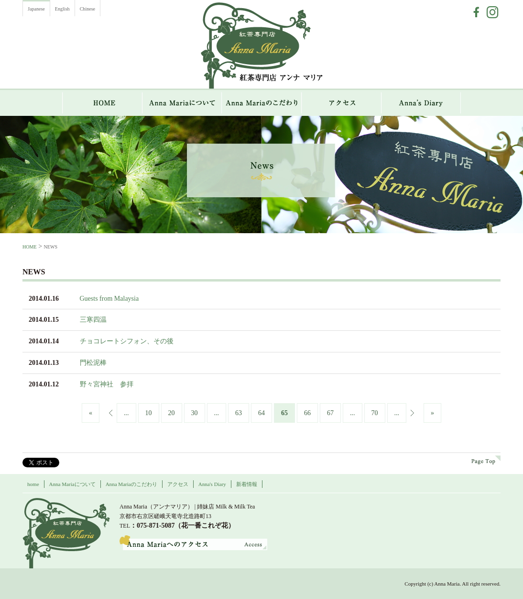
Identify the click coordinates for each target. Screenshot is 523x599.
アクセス (341, 103)
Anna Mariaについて (182, 103)
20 (171, 413)
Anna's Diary (212, 484)
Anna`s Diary (421, 103)
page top (486, 459)
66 (307, 413)
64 (261, 413)
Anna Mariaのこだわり (262, 103)
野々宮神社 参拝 (106, 384)
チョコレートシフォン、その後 (127, 341)
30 (194, 413)
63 (238, 413)
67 (330, 413)
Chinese (87, 8)
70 (374, 413)
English (62, 8)
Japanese (36, 8)
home (33, 484)
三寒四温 (93, 319)
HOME (102, 103)
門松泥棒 (93, 362)
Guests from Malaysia (109, 298)
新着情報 (246, 484)
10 (148, 413)
